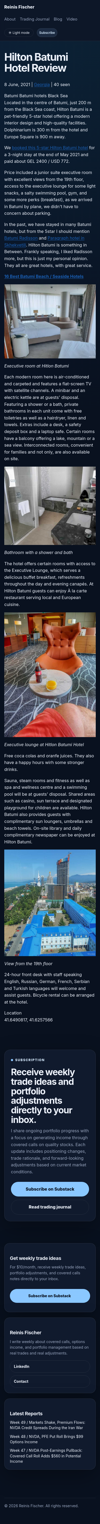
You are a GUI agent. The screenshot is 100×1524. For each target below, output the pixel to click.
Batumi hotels (33, 95)
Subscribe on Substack (50, 1189)
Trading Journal (34, 19)
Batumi (11, 95)
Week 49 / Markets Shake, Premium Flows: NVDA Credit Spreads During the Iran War (47, 1425)
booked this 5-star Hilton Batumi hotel (50, 147)
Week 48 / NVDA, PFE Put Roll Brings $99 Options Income (46, 1439)
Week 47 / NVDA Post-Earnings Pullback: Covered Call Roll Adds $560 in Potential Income (46, 1456)
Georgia (42, 84)
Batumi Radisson (21, 238)
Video (71, 19)
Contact (21, 1381)
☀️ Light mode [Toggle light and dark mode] (19, 33)
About (9, 19)
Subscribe (47, 33)
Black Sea (57, 95)
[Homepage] (19, 7)
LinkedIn (21, 1366)
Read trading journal (50, 1207)
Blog (58, 19)
